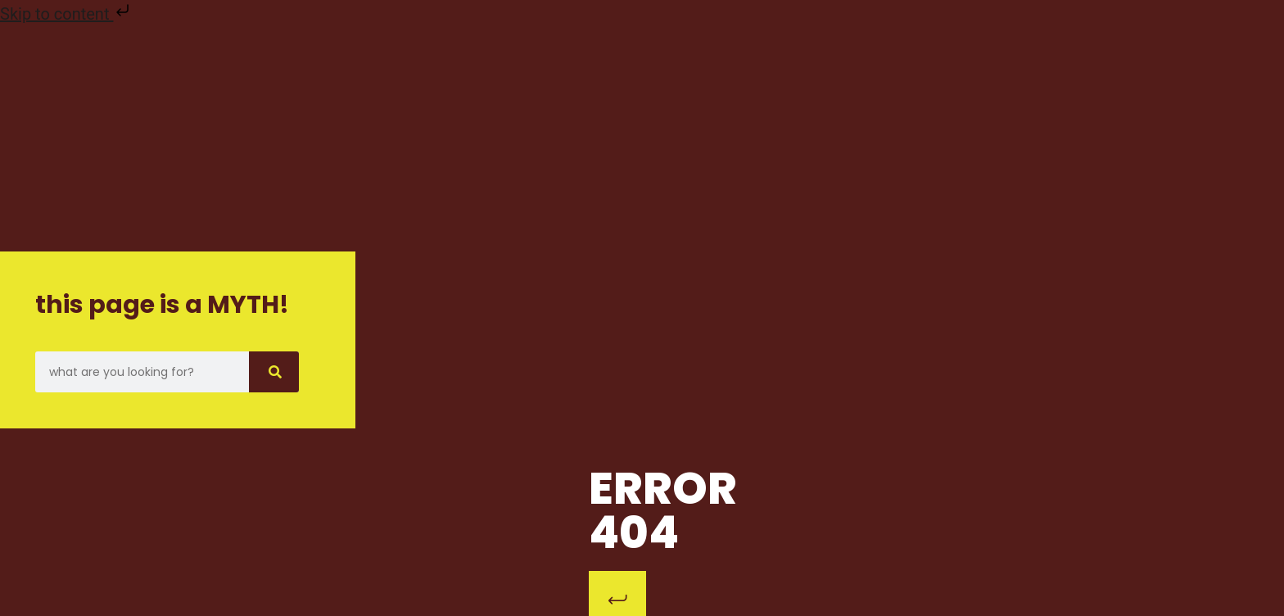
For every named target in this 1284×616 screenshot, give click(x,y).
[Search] (274, 371)
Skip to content (66, 14)
